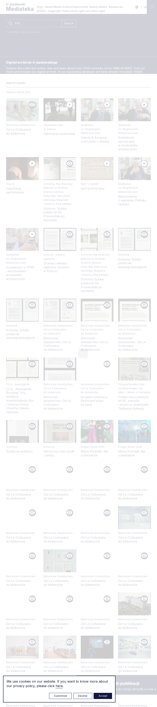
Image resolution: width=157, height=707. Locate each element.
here (59, 686)
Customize (60, 695)
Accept (103, 695)
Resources (116, 6)
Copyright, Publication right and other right (76, 11)
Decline (82, 695)
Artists (41, 11)
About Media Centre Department (66, 6)
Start (40, 6)
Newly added (98, 6)
